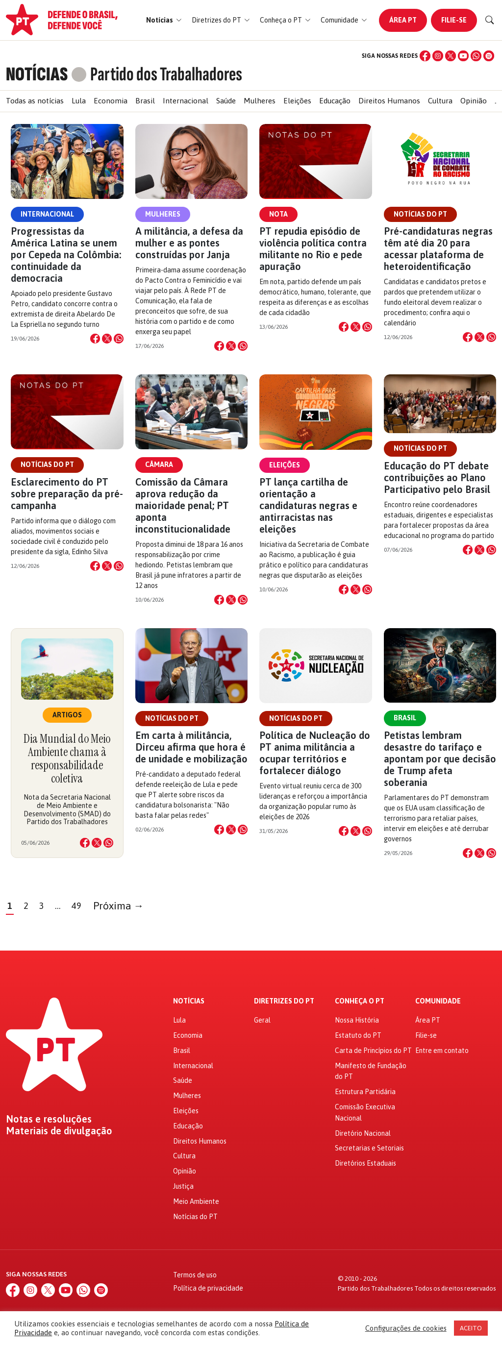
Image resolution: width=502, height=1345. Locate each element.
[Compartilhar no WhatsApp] (119, 338)
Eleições (297, 101)
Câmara (159, 464)
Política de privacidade (208, 1288)
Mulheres (260, 101)
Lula (79, 101)
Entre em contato (442, 1050)
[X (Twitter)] (450, 55)
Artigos (67, 715)
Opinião (473, 101)
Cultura (440, 101)
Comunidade (438, 1001)
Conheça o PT (359, 1001)
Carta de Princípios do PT (373, 1050)
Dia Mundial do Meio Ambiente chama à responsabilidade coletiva (67, 758)
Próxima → (118, 905)
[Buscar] (490, 20)
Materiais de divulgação (59, 1130)
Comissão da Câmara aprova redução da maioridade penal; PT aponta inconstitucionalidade (182, 505)
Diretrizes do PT (284, 1001)
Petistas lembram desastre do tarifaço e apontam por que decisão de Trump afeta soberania (440, 759)
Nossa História (357, 1020)
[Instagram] (437, 55)
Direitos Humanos (389, 101)
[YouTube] (463, 55)
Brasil (145, 101)
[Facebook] (425, 55)
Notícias (188, 1001)
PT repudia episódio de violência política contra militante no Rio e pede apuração (313, 248)
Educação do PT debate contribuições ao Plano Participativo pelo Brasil (437, 477)
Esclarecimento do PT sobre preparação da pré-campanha (67, 493)
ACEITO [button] (471, 1328)
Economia (110, 101)
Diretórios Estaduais (365, 1163)
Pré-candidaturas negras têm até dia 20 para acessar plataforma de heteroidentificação (438, 248)
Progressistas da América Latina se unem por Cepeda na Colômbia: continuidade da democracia (66, 254)
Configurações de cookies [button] (406, 1328)
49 (76, 906)
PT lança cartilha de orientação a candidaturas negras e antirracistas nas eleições (308, 505)
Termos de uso (195, 1275)
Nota (278, 214)
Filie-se (454, 20)
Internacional (185, 101)
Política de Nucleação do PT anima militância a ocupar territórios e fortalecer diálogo (314, 753)
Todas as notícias (35, 101)
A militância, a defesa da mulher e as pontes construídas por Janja (189, 242)
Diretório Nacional (363, 1133)
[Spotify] (488, 55)
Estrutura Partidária (365, 1092)
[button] (164, 20)
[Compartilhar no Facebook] (95, 338)
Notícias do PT (420, 214)
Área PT (403, 20)
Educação (335, 101)
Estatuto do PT (358, 1035)
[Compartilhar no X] (107, 338)
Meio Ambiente (196, 1201)
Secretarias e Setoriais (369, 1148)
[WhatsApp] (476, 55)
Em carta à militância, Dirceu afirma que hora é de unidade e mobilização (191, 747)
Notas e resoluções (49, 1119)
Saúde (226, 101)
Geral (262, 1020)
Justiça (183, 1186)
